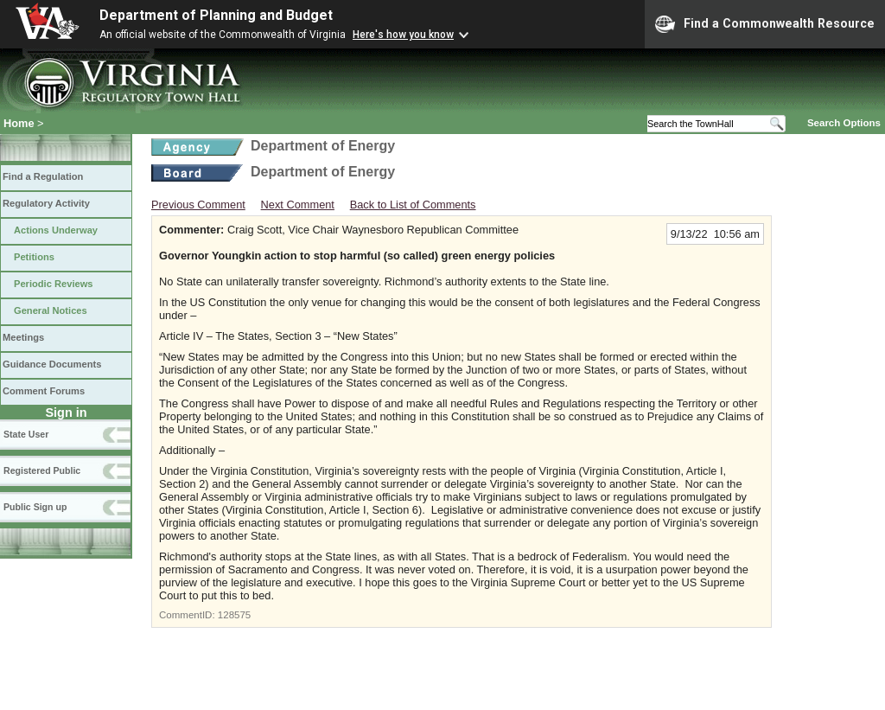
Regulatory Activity (46, 203)
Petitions (34, 257)
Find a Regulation (43, 176)
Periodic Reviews (53, 283)
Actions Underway (56, 230)
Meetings (23, 337)
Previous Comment (198, 204)
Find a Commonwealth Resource (765, 24)
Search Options (844, 123)
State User (25, 434)
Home (19, 123)
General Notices (50, 310)
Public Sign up (35, 507)
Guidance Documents (52, 364)
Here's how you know (403, 35)
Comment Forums (44, 391)
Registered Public (41, 470)
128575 (234, 615)
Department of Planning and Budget (216, 15)
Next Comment (297, 204)
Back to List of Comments (413, 204)
